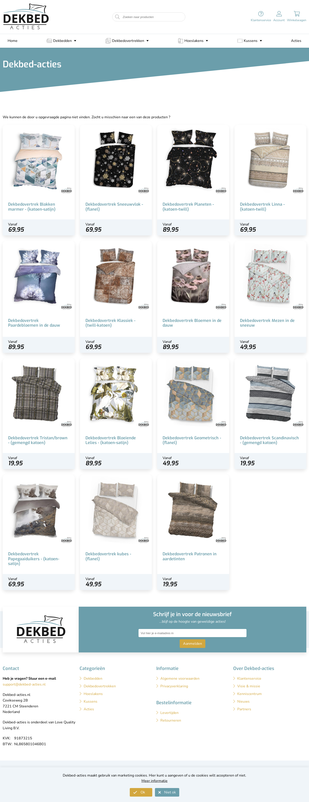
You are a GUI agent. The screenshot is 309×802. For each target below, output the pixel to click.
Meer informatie (154, 780)
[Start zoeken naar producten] (117, 17)
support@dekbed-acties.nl (24, 684)
